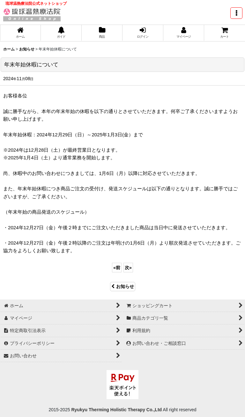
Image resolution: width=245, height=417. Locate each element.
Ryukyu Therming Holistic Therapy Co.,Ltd (116, 409)
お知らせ (122, 286)
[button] (236, 13)
